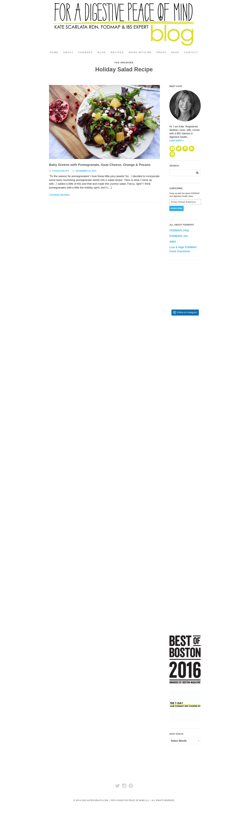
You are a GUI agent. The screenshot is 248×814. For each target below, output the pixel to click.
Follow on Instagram (187, 312)
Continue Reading (59, 195)
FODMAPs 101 (178, 236)
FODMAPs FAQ (179, 230)
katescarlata (60, 171)
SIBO (172, 241)
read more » (176, 140)
